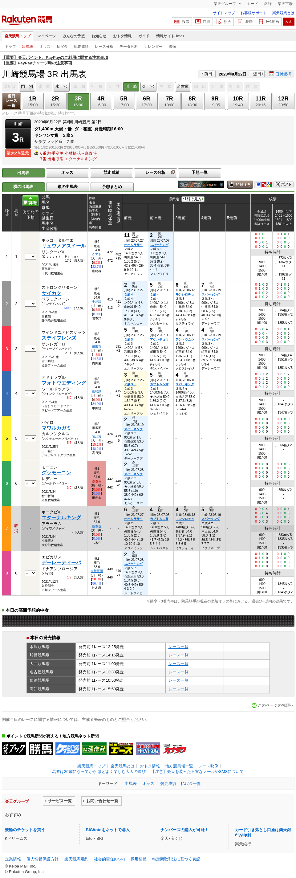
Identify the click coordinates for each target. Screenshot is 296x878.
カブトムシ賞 (159, 384)
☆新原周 (97, 571)
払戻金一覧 (191, 783)
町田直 (96, 346)
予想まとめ (112, 186)
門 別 (27, 86)
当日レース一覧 (11, 101)
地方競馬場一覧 (179, 766)
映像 (172, 46)
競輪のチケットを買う (25, 829)
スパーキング (159, 245)
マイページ (46, 36)
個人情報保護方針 (42, 859)
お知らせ (98, 36)
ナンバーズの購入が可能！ (184, 829)
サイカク (51, 293)
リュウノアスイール (64, 245)
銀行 (268, 4)
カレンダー (153, 46)
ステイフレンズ (59, 338)
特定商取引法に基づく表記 (176, 859)
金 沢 (148, 86)
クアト (96, 254)
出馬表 (27, 46)
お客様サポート (253, 13)
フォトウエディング (64, 383)
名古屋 (183, 86)
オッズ (45, 46)
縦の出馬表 (68, 186)
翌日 (257, 73)
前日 (208, 73)
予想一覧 (200, 172)
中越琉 (96, 301)
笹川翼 (96, 436)
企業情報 (13, 859)
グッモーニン (56, 472)
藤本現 (96, 526)
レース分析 (104, 46)
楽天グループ (225, 4)
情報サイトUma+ (170, 36)
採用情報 (139, 859)
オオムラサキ (133, 245)
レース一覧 (178, 646)
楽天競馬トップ (17, 36)
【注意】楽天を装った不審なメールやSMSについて (197, 771)
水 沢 (61, 86)
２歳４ (130, 294)
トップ (10, 46)
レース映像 (208, 766)
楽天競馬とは (283, 13)
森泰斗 (96, 481)
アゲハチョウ (159, 339)
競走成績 (81, 46)
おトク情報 (122, 36)
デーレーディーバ (61, 562)
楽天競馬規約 (76, 859)
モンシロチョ (185, 294)
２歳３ (130, 339)
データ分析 (129, 46)
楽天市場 (285, 4)
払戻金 (62, 46)
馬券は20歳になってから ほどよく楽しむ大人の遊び (99, 771)
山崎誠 (96, 391)
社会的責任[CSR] (109, 859)
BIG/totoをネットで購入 (108, 829)
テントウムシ (185, 339)
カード (252, 4)
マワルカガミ (56, 428)
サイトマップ (224, 13)
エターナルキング (61, 517)
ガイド (143, 36)
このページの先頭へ (276, 705)
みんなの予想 (74, 36)
